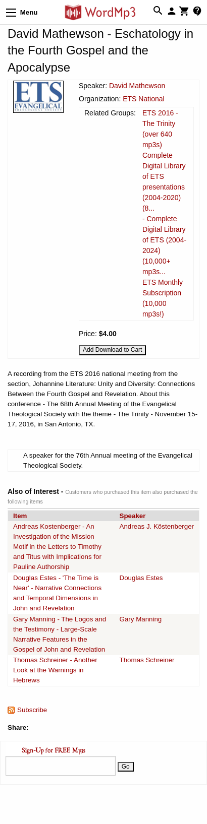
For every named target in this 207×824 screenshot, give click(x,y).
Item (20, 516)
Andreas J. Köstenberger (157, 526)
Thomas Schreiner (147, 660)
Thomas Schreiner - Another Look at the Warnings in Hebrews (55, 670)
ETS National (143, 99)
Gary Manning (141, 619)
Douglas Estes (141, 578)
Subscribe (32, 710)
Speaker (133, 516)
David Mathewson (137, 86)
